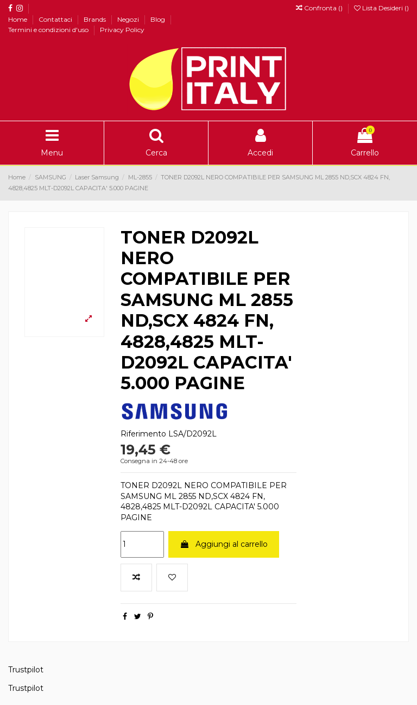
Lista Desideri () (381, 8)
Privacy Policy (122, 30)
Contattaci (56, 19)
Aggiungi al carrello (224, 544)
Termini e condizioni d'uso (49, 30)
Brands (96, 19)
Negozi (129, 19)
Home (18, 19)
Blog (158, 19)
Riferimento (143, 434)
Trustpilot (25, 670)
